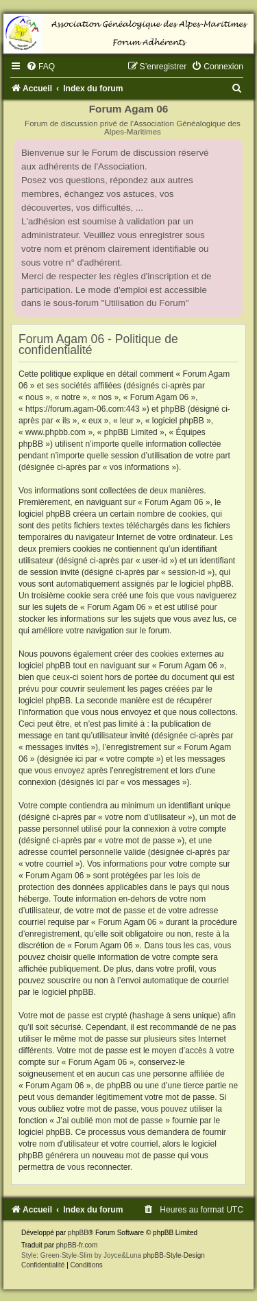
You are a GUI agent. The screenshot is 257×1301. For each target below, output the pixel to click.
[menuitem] (40, 66)
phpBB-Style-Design (174, 1255)
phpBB (78, 1232)
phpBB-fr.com (77, 1245)
